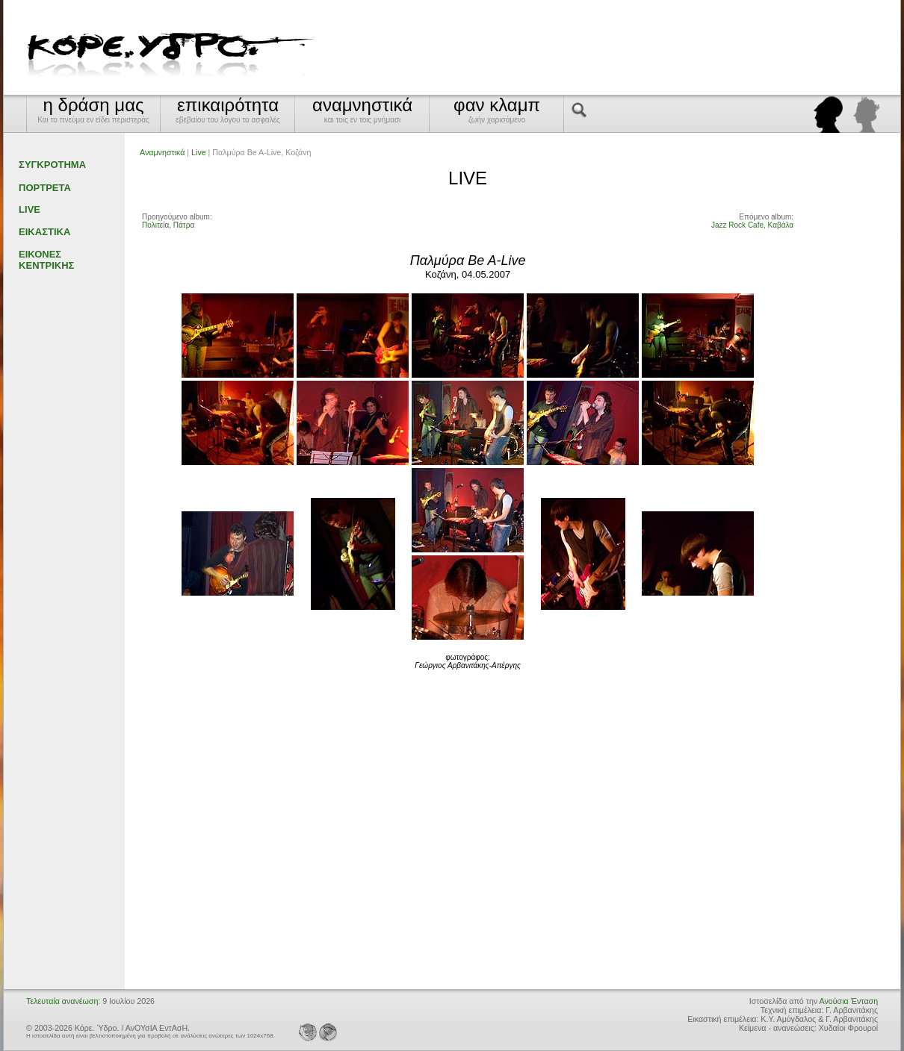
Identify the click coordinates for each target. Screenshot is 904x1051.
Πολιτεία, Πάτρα (168, 225)
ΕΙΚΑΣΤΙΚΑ (44, 231)
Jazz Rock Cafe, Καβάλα (752, 225)
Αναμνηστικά (162, 152)
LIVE (29, 209)
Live (198, 152)
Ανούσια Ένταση (849, 1001)
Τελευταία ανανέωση (62, 1001)
